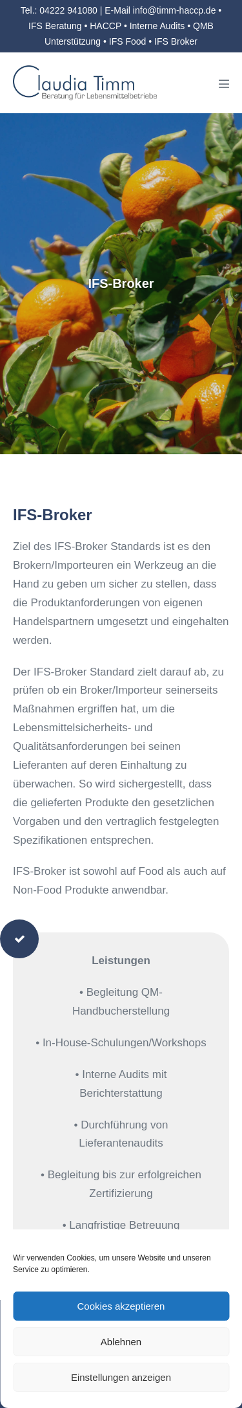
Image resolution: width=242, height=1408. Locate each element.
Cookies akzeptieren (121, 1306)
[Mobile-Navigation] (224, 83)
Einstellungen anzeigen (121, 1377)
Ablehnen (121, 1341)
